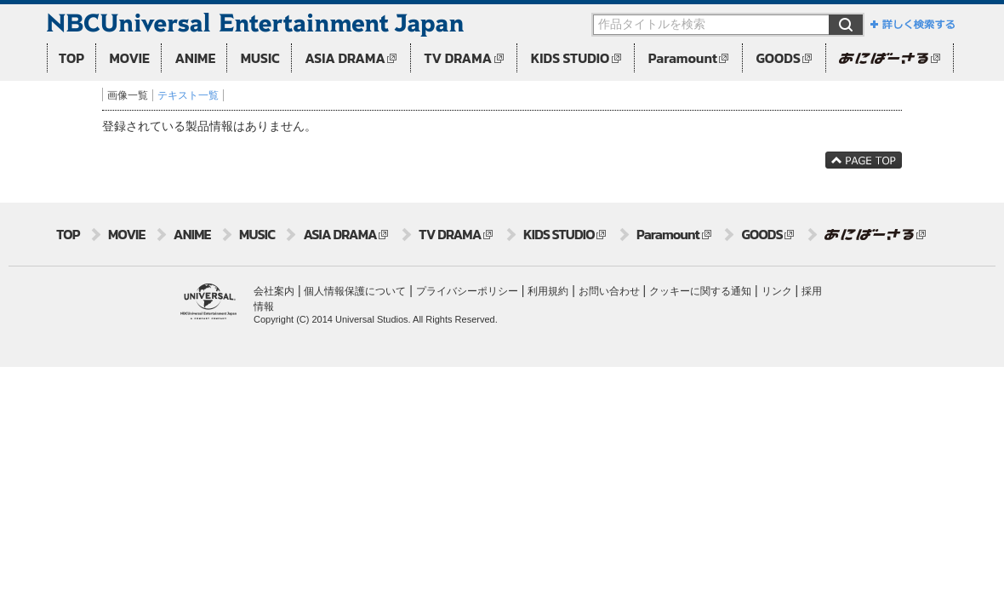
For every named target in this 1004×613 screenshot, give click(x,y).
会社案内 (274, 291)
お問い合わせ (609, 291)
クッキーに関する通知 (700, 291)
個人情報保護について (355, 291)
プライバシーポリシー (467, 291)
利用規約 (548, 291)
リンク (777, 291)
